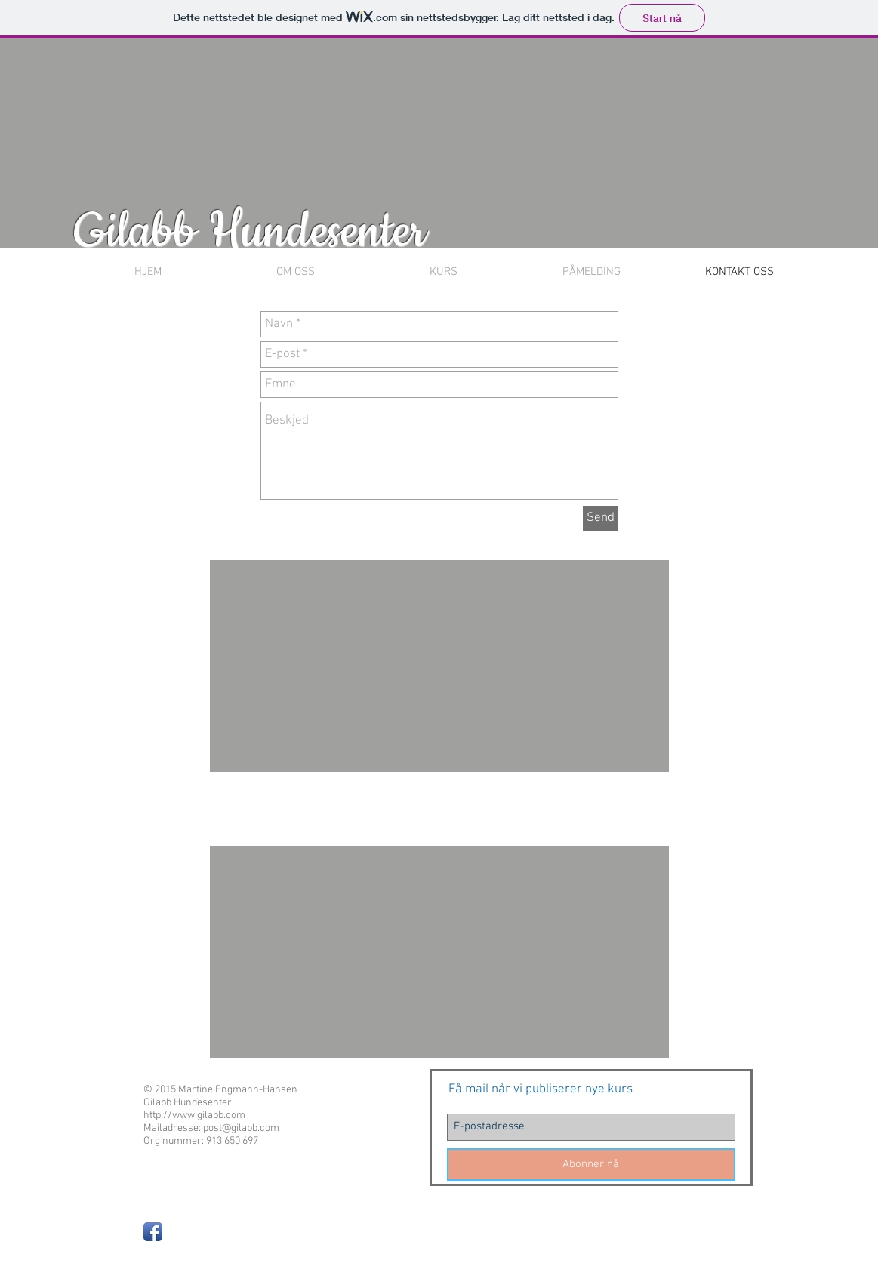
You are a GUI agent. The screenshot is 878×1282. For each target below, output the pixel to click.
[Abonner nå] (591, 1164)
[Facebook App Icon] (152, 1231)
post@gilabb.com (241, 1128)
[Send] (600, 518)
